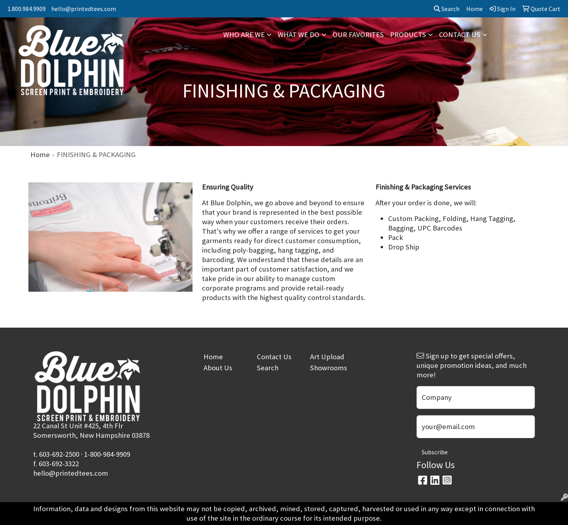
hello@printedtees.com (83, 9)
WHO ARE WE (244, 34)
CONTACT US (459, 34)
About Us (218, 367)
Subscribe (435, 452)
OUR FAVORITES (358, 34)
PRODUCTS (408, 34)
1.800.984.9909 (26, 9)
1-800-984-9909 (107, 454)
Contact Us (274, 356)
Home (40, 154)
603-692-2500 (59, 454)
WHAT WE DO (299, 34)
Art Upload (327, 356)
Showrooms (328, 367)
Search (447, 9)
